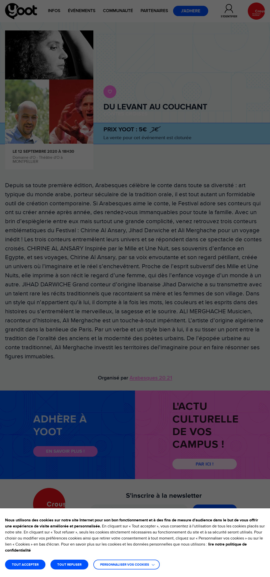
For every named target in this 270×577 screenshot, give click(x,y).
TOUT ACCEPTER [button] (25, 564)
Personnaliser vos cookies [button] (124, 564)
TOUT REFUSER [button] (69, 564)
